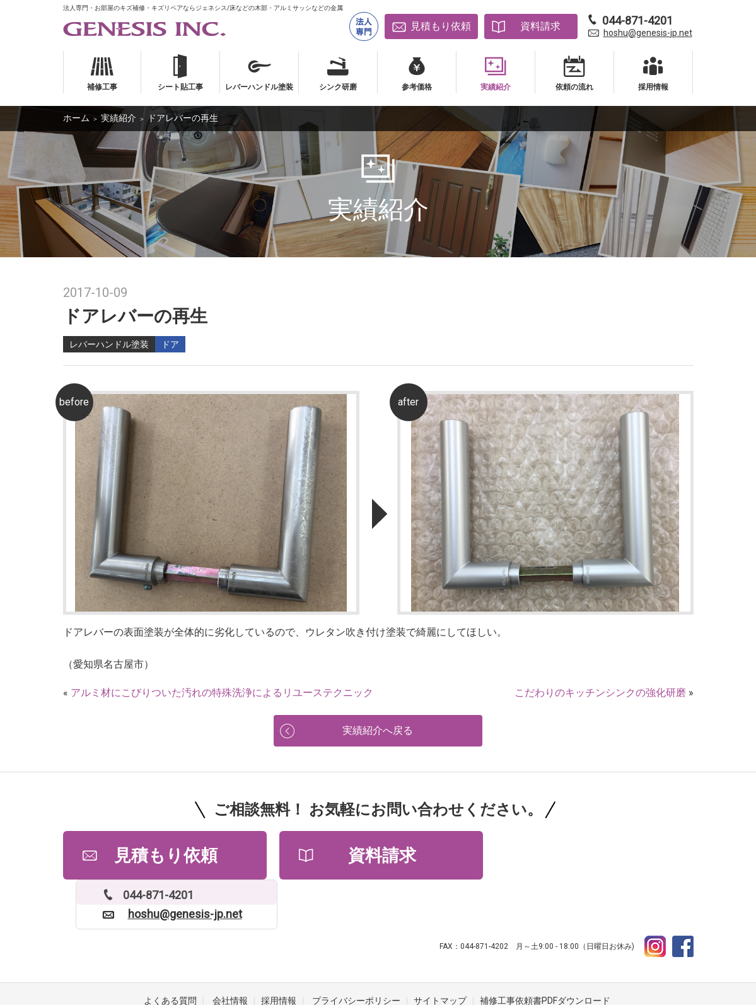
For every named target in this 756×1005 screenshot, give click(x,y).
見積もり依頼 (440, 26)
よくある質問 (170, 955)
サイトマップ (440, 955)
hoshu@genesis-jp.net (647, 33)
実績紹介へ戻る (378, 732)
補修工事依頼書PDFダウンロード (545, 955)
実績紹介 (118, 118)
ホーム (76, 118)
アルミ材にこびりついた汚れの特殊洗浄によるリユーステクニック (222, 693)
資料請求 (540, 26)
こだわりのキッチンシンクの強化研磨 (600, 693)
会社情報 (230, 955)
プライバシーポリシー (356, 955)
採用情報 (278, 955)
